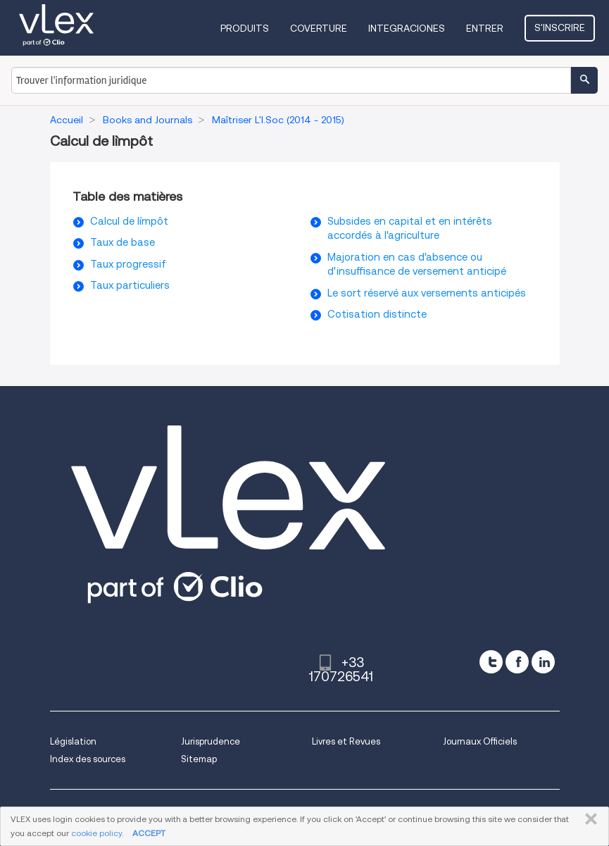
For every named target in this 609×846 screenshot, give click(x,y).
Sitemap (199, 759)
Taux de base (122, 242)
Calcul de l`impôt (129, 221)
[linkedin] (543, 661)
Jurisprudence (210, 741)
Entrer (484, 28)
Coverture (318, 28)
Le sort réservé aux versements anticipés (426, 293)
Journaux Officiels (480, 741)
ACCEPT (148, 833)
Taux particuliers (130, 285)
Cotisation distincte (377, 314)
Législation (73, 741)
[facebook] (517, 661)
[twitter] (491, 661)
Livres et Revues (346, 741)
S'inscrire (559, 27)
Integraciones (406, 28)
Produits (244, 28)
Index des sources (87, 759)
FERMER (588, 819)
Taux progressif (128, 264)
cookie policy (96, 833)
